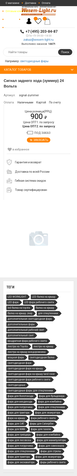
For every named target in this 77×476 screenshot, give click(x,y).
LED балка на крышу (43, 296)
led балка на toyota (19, 307)
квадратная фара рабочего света (27, 340)
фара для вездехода (20, 401)
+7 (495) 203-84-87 (41, 31)
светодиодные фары (34, 61)
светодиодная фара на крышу (25, 368)
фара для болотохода (20, 396)
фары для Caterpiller (42, 423)
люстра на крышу (43, 346)
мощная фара (16, 357)
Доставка (30, 3)
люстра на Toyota (18, 346)
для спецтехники (48, 313)
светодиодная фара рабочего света (29, 379)
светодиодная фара (19, 363)
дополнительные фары (21, 324)
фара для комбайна (49, 401)
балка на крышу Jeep (20, 313)
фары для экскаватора (21, 462)
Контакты (11, 19)
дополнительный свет (21, 335)
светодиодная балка (42, 357)
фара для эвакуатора (47, 412)
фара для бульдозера (51, 396)
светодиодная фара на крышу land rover (31, 374)
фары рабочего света (53, 462)
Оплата (46, 3)
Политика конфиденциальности (24, 27)
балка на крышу (45, 307)
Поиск (65, 52)
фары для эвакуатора (48, 456)
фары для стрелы (50, 451)
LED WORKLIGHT (17, 296)
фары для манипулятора (51, 440)
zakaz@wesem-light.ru (38, 39)
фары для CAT (16, 423)
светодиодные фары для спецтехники (30, 390)
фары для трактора (19, 456)
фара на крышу (16, 418)
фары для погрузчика (20, 445)
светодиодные (16, 385)
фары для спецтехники (21, 451)
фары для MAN (16, 429)
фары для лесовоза (19, 440)
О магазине (12, 3)
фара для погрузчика (20, 407)
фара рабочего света (43, 418)
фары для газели (41, 429)
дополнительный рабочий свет (26, 329)
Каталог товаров (17, 69)
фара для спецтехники (51, 407)
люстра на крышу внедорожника (27, 352)
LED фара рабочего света (39, 302)
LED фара (13, 302)
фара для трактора (18, 412)
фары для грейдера (19, 434)
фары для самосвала (51, 445)
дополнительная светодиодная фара (30, 318)
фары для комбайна (48, 434)
